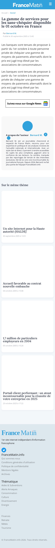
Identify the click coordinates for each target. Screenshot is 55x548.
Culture (5, 497)
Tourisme (6, 527)
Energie (5, 505)
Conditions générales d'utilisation (18, 462)
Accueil (4, 12)
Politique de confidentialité (14, 466)
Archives (5, 474)
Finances (5, 516)
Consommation (9, 493)
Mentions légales (9, 470)
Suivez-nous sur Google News (27, 103)
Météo (4, 524)
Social (13, 12)
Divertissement (9, 501)
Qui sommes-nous (10, 458)
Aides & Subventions (11, 485)
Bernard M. (36, 135)
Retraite (5, 520)
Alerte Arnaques (9, 489)
